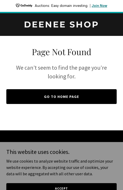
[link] (61, 25)
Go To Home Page (61, 96)
